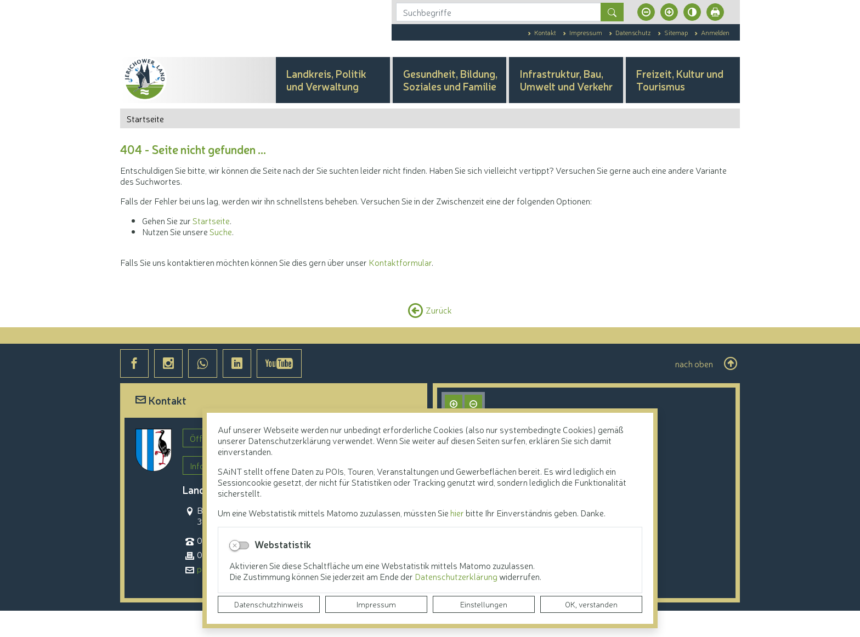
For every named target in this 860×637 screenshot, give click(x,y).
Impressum (376, 604)
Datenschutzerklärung (457, 576)
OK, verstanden (591, 604)
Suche (221, 258)
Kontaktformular (400, 288)
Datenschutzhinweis (268, 604)
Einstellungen (483, 604)
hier (457, 513)
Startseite (211, 247)
